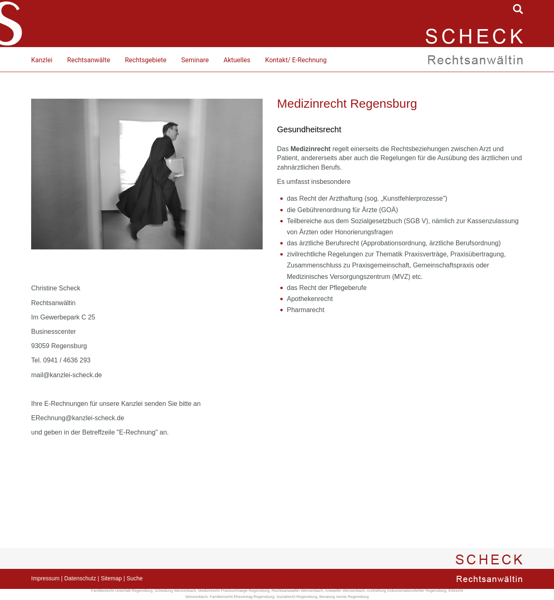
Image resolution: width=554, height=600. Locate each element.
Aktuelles (236, 60)
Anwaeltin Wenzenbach (345, 591)
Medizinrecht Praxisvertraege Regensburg (233, 591)
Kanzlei (41, 60)
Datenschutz (80, 578)
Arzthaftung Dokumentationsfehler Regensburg (406, 591)
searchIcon (518, 9)
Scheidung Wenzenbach (175, 591)
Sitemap (111, 578)
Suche (135, 578)
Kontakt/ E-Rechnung (296, 60)
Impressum (45, 578)
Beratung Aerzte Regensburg (343, 597)
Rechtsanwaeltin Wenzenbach (297, 591)
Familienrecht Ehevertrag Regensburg (242, 597)
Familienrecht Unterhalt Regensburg (121, 591)
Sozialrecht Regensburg (297, 597)
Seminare (195, 60)
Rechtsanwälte (88, 60)
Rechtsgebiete (146, 60)
